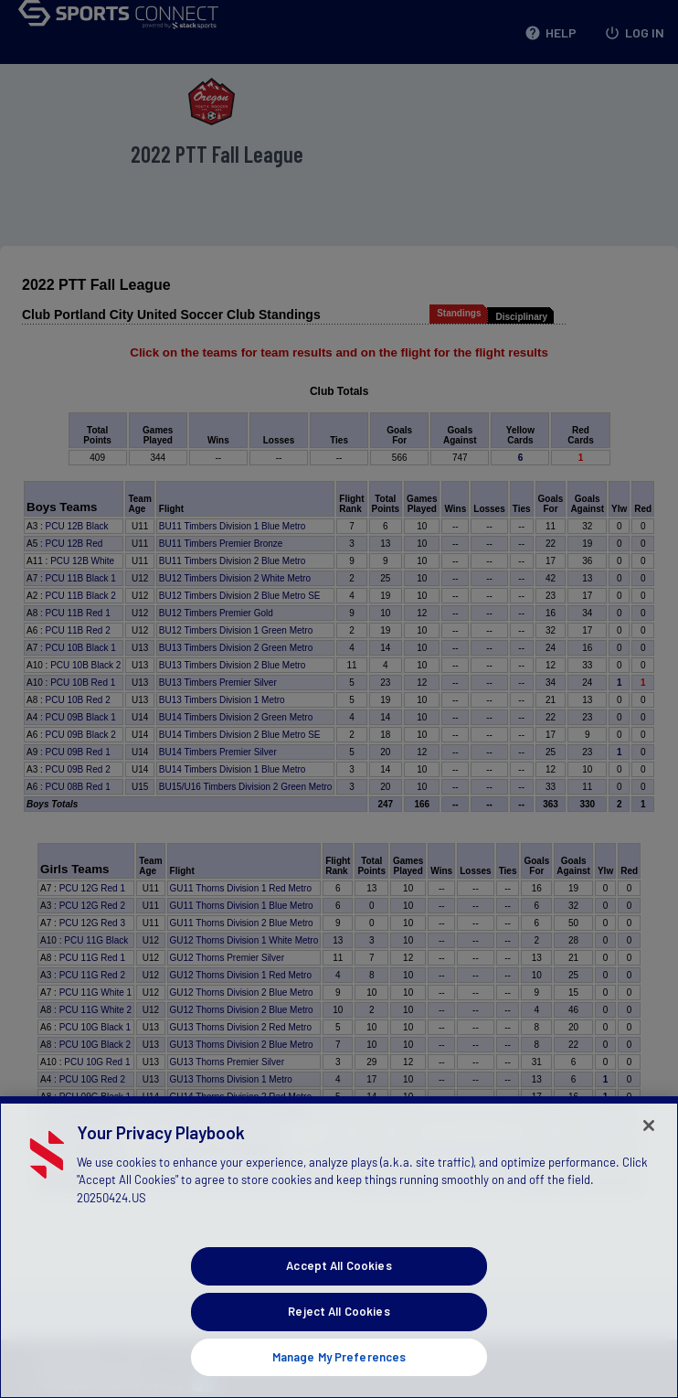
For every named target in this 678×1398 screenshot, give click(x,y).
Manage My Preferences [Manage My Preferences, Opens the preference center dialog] (339, 1377)
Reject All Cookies (338, 1332)
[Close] (649, 1146)
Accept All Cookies (338, 1286)
